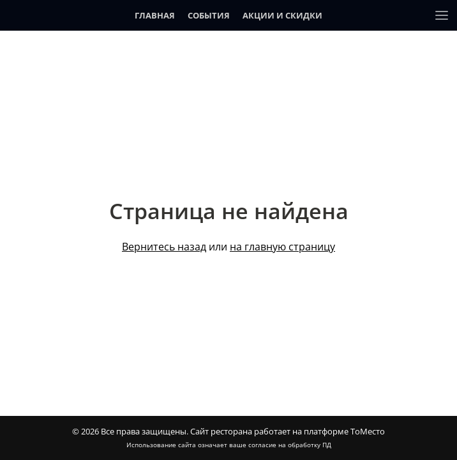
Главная (155, 15)
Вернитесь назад (164, 247)
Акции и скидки (282, 15)
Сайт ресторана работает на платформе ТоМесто (287, 431)
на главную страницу (282, 247)
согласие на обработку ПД (289, 444)
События (209, 15)
